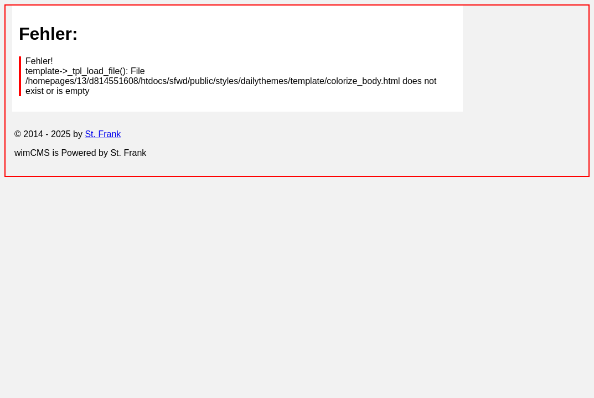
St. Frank (103, 134)
